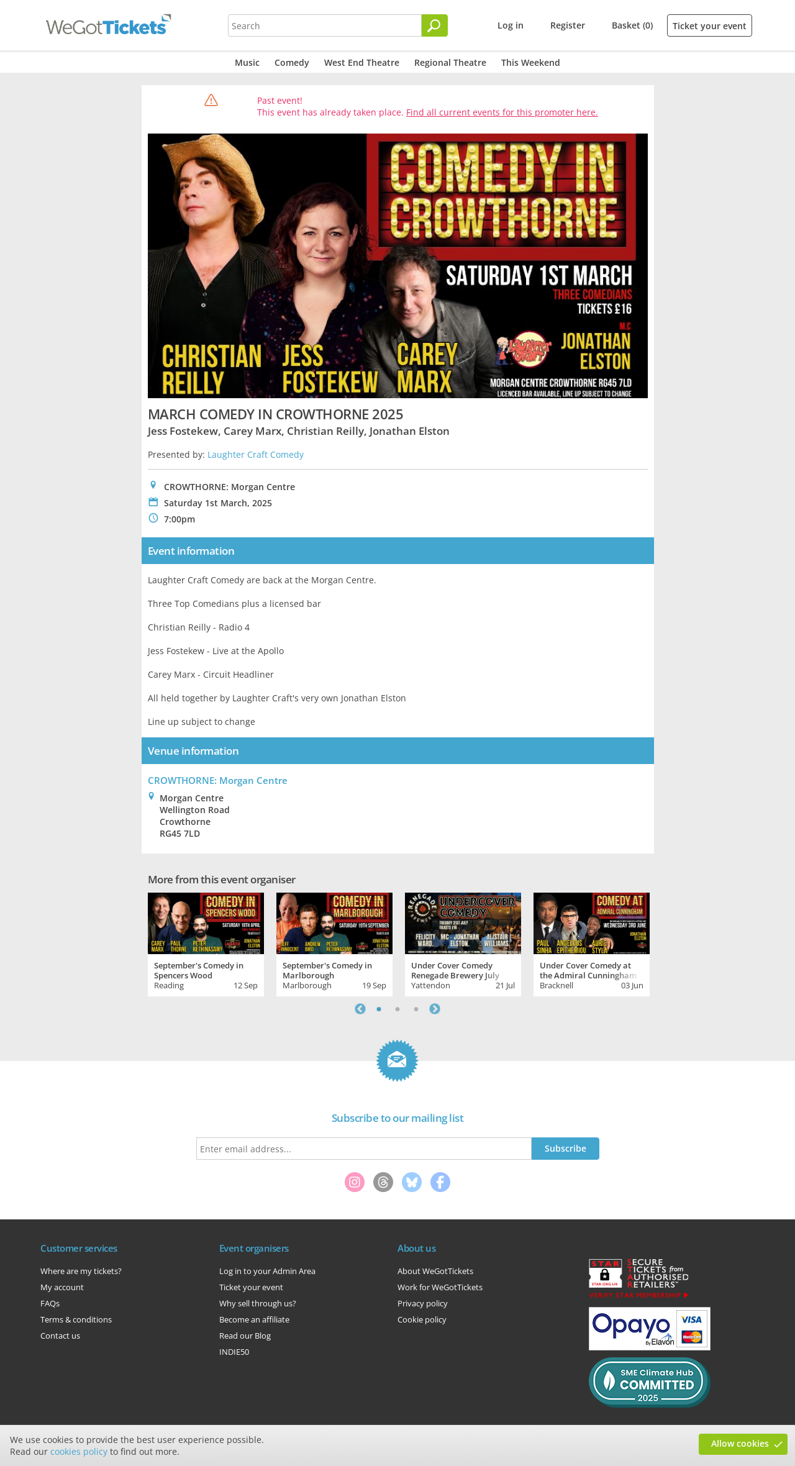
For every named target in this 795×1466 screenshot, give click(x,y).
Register (567, 25)
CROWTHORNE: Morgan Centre (218, 780)
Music (247, 62)
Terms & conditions (76, 1319)
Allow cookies (740, 1443)
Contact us (60, 1335)
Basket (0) (632, 25)
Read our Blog (245, 1335)
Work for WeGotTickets (440, 1287)
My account (62, 1287)
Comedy (292, 62)
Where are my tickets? (81, 1271)
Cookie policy (422, 1319)
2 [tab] (397, 1009)
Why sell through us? (257, 1303)
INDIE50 (234, 1351)
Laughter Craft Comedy (255, 454)
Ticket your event (710, 26)
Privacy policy (423, 1303)
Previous (360, 1009)
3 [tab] (416, 1009)
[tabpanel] (206, 943)
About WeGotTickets (435, 1271)
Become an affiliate (254, 1319)
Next (435, 1009)
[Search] (435, 25)
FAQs (50, 1303)
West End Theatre (361, 62)
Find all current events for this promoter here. (502, 112)
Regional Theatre (450, 62)
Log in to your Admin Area (267, 1271)
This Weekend (530, 62)
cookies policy (78, 1451)
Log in (510, 25)
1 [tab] (379, 1009)
